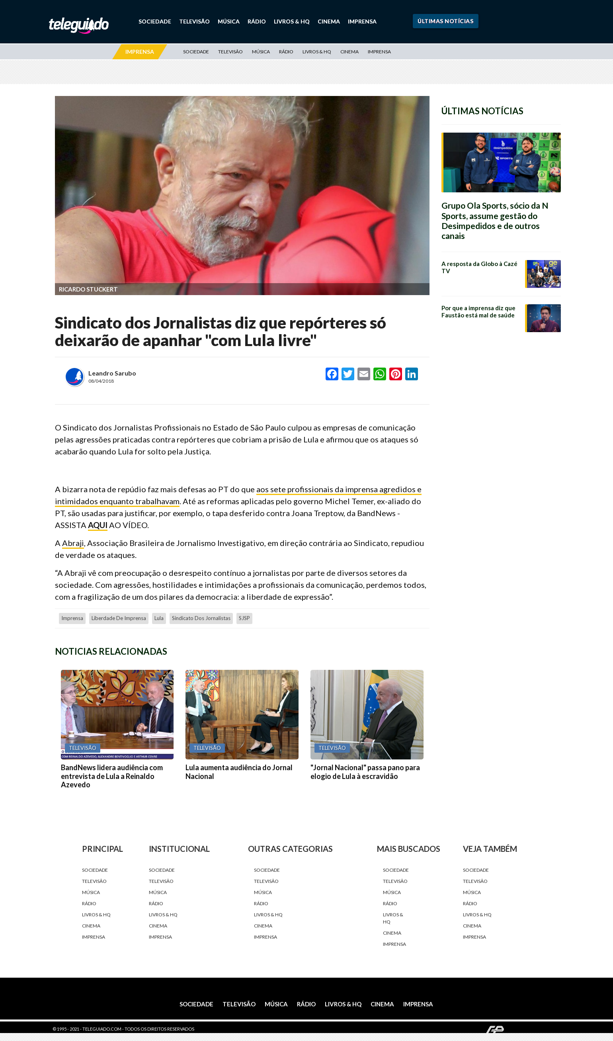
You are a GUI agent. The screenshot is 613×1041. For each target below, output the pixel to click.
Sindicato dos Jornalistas (201, 618)
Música (229, 21)
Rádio (257, 21)
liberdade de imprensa (119, 618)
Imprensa (362, 21)
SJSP (244, 618)
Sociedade (155, 21)
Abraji (73, 543)
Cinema (329, 21)
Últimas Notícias (445, 21)
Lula (159, 618)
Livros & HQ (292, 21)
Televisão (194, 21)
